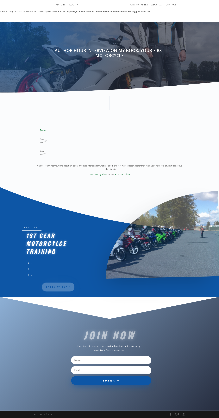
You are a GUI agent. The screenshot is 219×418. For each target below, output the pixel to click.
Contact (171, 4)
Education (43, 130)
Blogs (72, 4)
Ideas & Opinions (50, 130)
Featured (47, 130)
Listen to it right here (98, 174)
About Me (156, 4)
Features (60, 4)
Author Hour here (122, 174)
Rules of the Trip (139, 4)
